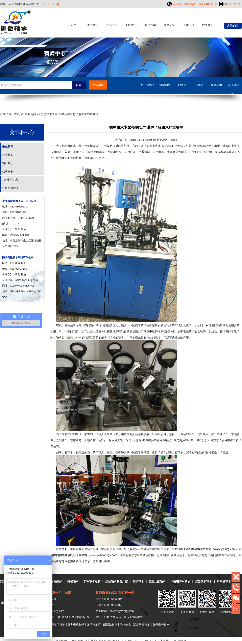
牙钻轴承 (57, 581)
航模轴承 (138, 581)
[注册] (55, 4)
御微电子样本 (160, 624)
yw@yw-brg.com (19, 234)
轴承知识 (7, 163)
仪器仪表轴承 (203, 581)
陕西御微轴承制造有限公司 (18, 257)
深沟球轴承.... (233, 86)
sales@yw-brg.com (122, 611)
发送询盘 (233, 25)
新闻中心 (131, 25)
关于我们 (92, 25)
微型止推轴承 (157, 581)
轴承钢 (182, 85)
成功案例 (7, 171)
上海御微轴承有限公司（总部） (20, 200)
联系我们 (207, 25)
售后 (23, 229)
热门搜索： (148, 85)
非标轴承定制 (91, 581)
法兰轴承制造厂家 (116, 581)
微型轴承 (165, 85)
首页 (73, 25)
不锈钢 (199, 85)
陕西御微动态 (10, 188)
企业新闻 (30, 114)
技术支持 (169, 25)
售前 (17, 229)
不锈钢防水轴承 (180, 581)
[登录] (47, 4)
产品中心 (112, 25)
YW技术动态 (10, 179)
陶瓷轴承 (216, 85)
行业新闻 (7, 154)
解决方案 (150, 25)
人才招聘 (188, 25)
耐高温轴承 (224, 581)
